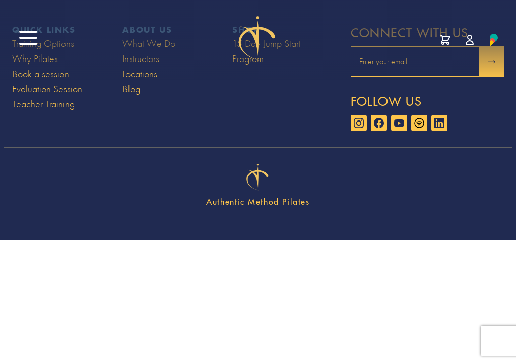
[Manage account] (470, 40)
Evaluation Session (47, 89)
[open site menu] (28, 38)
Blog (131, 89)
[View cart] (445, 40)
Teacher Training (43, 104)
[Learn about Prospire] (494, 40)
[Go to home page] (258, 40)
